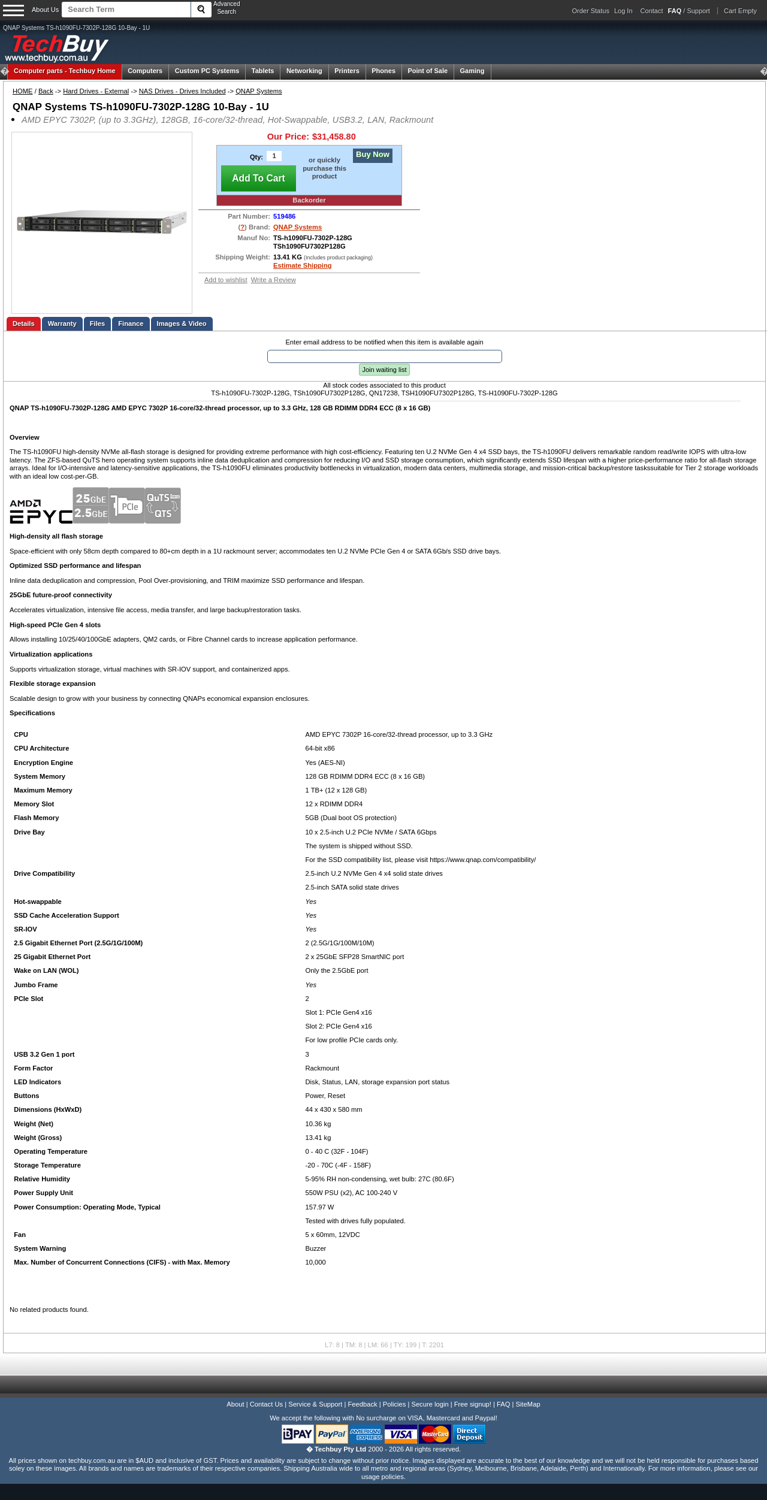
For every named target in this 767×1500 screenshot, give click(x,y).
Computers (145, 70)
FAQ (503, 1404)
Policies (394, 1404)
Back (45, 91)
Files (97, 323)
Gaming (472, 70)
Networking (304, 70)
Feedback (362, 1404)
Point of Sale (427, 70)
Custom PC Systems (207, 70)
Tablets (263, 70)
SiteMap (528, 1404)
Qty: (256, 157)
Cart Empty (740, 10)
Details (24, 323)
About (235, 1404)
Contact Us (266, 1404)
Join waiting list (385, 369)
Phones (383, 70)
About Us (45, 9)
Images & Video (182, 323)
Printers (347, 70)
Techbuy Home (65, 70)
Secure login (429, 1404)
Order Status (590, 10)
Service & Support (315, 1404)
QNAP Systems (258, 91)
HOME (23, 91)
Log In (623, 10)
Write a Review (273, 279)
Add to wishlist (225, 279)
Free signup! (472, 1404)
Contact (652, 10)
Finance (130, 323)
